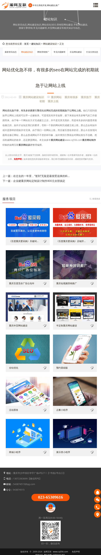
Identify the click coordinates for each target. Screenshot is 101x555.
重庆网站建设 (58, 139)
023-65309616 (50, 497)
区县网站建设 (76, 52)
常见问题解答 (59, 52)
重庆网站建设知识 (33, 97)
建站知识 (35, 43)
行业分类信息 (92, 52)
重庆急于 (86, 97)
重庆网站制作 (89, 139)
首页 (26, 43)
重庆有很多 (71, 97)
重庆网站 (56, 97)
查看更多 (96, 198)
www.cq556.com (60, 551)
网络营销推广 (43, 52)
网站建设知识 (27, 52)
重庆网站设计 (25, 144)
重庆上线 (53, 101)
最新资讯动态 (11, 52)
